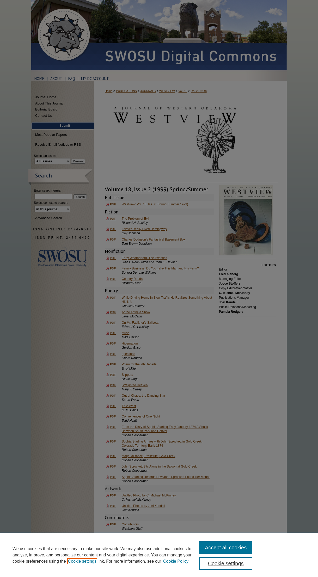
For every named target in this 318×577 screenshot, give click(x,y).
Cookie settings (82, 561)
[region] (159, 555)
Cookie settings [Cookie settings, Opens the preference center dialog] (226, 563)
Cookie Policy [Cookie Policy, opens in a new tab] (175, 561)
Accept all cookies (226, 547)
